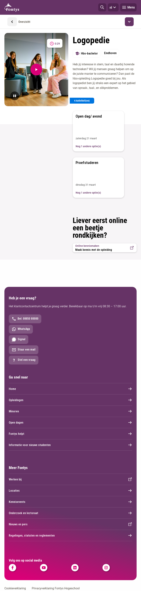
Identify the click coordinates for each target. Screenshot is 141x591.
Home (70, 389)
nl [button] (113, 7)
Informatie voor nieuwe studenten (70, 445)
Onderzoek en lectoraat (70, 513)
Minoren (70, 411)
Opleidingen (70, 400)
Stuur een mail (23, 350)
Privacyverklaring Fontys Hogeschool (56, 588)
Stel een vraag (23, 360)
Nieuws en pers (70, 524)
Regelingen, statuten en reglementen (70, 535)
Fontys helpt (70, 433)
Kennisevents (70, 502)
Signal (18, 339)
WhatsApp (21, 329)
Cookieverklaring (15, 588)
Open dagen (70, 422)
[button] (102, 7)
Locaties (70, 490)
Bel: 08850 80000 (25, 319)
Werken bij (70, 479)
